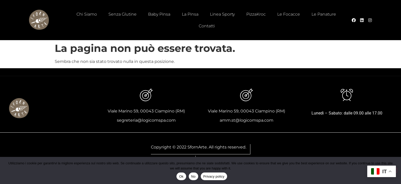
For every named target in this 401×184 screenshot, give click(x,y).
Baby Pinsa (159, 14)
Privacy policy (214, 176)
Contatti (207, 26)
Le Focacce (288, 14)
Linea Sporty (222, 14)
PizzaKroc (256, 14)
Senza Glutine (122, 14)
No (193, 176)
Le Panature (323, 14)
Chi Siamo (86, 14)
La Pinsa (190, 14)
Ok (181, 176)
